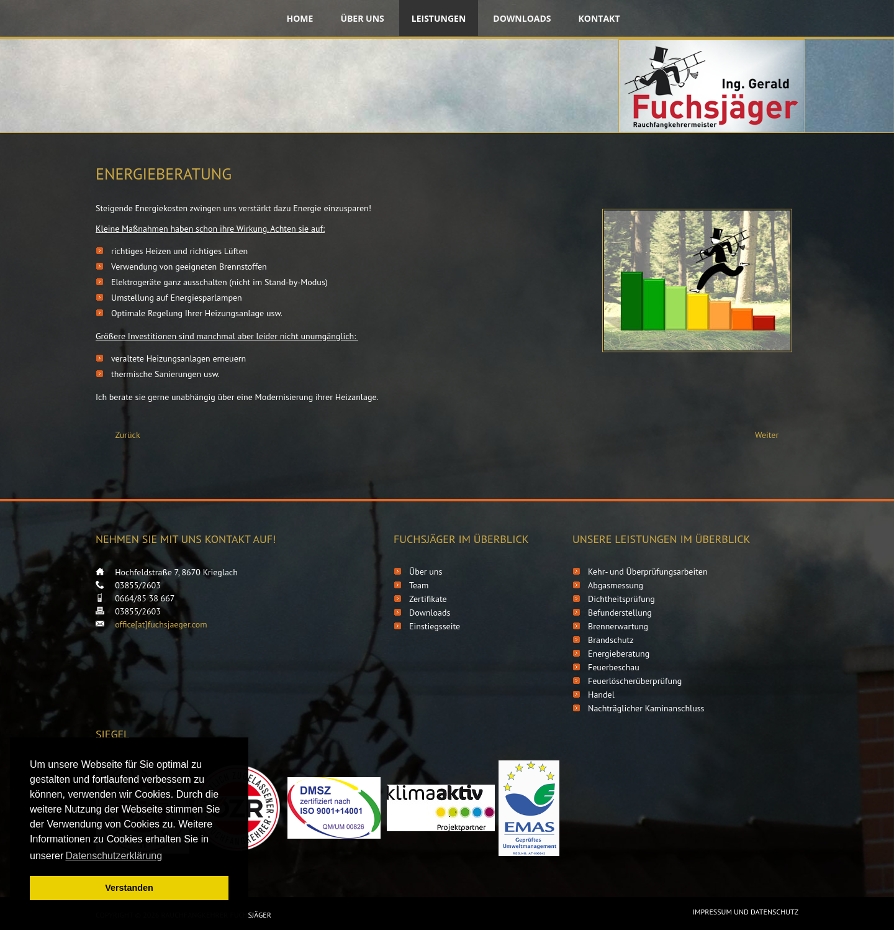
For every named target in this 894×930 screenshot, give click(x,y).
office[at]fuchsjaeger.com (161, 624)
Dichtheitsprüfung (621, 598)
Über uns (362, 18)
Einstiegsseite (434, 626)
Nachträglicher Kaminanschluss (646, 708)
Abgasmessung (615, 585)
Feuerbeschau (613, 667)
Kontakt (599, 18)
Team (418, 585)
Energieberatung (618, 653)
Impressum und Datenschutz (745, 911)
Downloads (522, 18)
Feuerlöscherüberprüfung (635, 680)
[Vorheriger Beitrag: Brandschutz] (122, 435)
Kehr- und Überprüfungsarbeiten (648, 571)
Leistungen (439, 18)
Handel (601, 694)
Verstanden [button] (129, 888)
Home (299, 18)
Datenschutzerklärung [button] (113, 855)
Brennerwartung (618, 626)
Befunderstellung (620, 612)
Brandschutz (611, 639)
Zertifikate (428, 598)
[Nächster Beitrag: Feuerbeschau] (772, 435)
